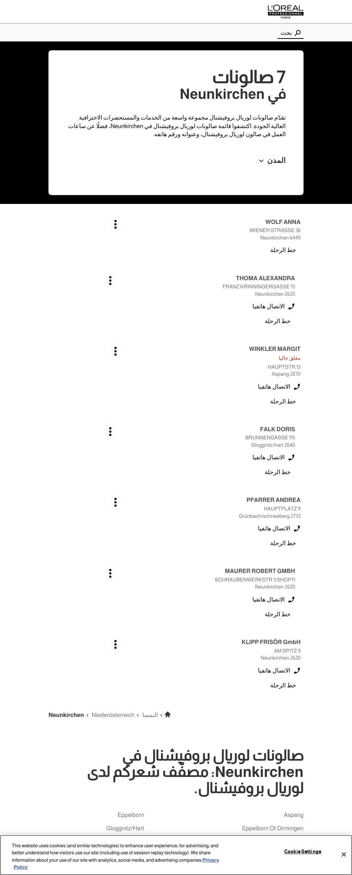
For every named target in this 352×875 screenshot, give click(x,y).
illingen (135, 643)
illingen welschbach (118, 657)
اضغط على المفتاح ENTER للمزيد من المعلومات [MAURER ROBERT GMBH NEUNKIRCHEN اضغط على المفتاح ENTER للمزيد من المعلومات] (167, 366)
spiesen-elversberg (118, 710)
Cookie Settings (302, 851)
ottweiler (132, 697)
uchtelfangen (286, 723)
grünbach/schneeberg (274, 643)
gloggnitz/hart (125, 630)
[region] (176, 855)
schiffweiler (289, 710)
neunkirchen (127, 683)
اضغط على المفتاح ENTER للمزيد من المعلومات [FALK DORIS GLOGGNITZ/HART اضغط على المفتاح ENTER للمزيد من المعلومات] (167, 286)
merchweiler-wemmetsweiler (266, 683)
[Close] (344, 854)
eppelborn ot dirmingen (273, 630)
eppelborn (131, 617)
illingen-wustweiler (279, 670)
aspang (294, 617)
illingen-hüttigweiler (278, 657)
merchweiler (128, 670)
